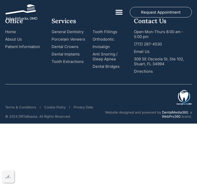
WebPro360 (171, 116)
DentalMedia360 (175, 112)
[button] (119, 12)
